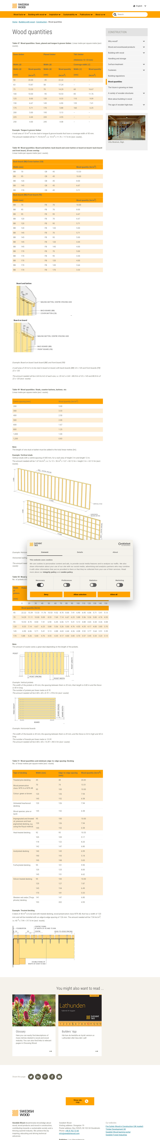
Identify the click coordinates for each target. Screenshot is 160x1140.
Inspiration (54, 14)
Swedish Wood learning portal (118, 1132)
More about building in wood (120, 99)
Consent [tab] (44, 552)
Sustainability (69, 14)
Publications (85, 14)
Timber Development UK (116, 1129)
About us (99, 14)
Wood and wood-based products (121, 47)
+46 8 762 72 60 (72, 1131)
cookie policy (67, 572)
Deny (46, 594)
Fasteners (112, 70)
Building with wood (36, 14)
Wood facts (19, 14)
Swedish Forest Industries (116, 1135)
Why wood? (113, 41)
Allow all (113, 594)
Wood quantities (115, 82)
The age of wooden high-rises (120, 105)
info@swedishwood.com (69, 1133)
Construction (41, 22)
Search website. (115, 14)
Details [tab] (80, 552)
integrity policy (50, 572)
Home (14, 22)
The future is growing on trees (120, 87)
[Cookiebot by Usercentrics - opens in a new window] (120, 544)
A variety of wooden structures (120, 93)
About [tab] (115, 552)
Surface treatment (115, 64)
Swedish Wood (20, 6)
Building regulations (116, 76)
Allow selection (80, 594)
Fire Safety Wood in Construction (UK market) (124, 1126)
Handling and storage (117, 58)
